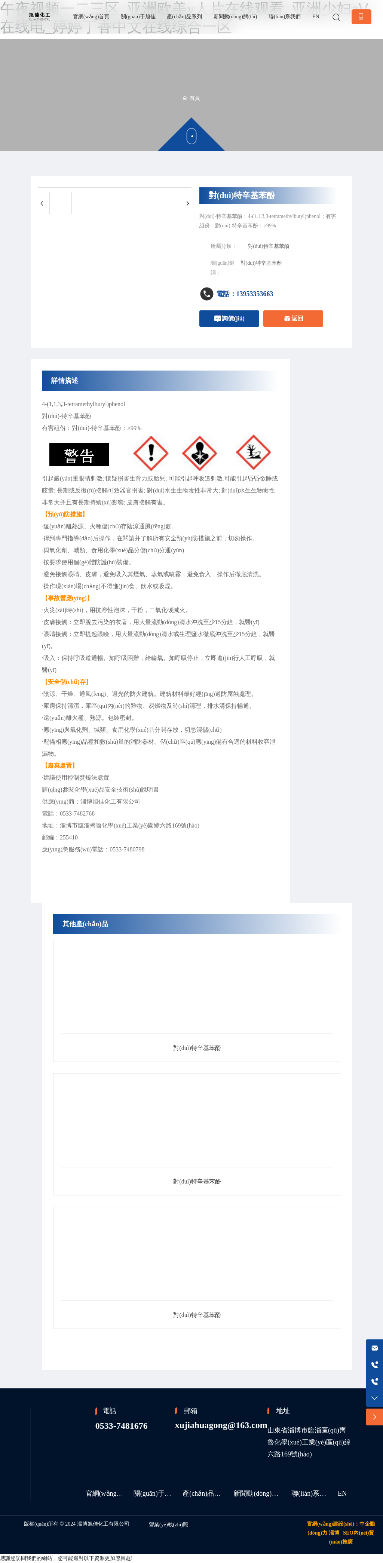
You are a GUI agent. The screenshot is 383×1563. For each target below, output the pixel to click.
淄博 (334, 1533)
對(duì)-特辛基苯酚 (66, 416)
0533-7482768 (77, 813)
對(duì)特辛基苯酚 (268, 246)
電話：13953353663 (244, 294)
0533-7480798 (127, 849)
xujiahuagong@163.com (221, 1425)
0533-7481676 (121, 1426)
